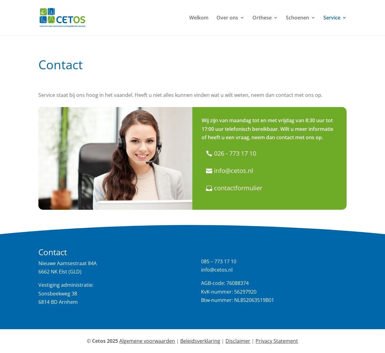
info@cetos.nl (233, 170)
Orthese (262, 18)
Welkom (198, 18)
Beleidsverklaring (200, 341)
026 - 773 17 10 (235, 153)
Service (331, 18)
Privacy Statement (277, 341)
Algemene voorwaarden (147, 341)
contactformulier (238, 188)
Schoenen (297, 18)
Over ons (227, 18)
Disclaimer (237, 341)
